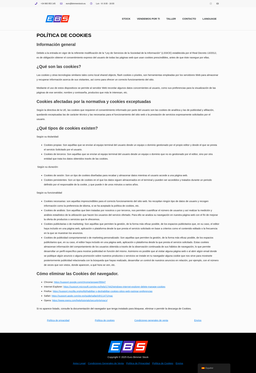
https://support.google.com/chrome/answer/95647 (81, 282)
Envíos (198, 320)
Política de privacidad (58, 320)
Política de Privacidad (138, 363)
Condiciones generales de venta (151, 320)
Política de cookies (105, 320)
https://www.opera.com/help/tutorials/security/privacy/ (81, 300)
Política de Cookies (162, 363)
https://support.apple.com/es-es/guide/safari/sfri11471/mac (83, 295)
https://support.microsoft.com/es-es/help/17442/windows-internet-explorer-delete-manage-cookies (116, 286)
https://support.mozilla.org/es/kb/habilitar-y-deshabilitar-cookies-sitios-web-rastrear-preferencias (104, 291)
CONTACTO (189, 18)
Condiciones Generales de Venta (106, 363)
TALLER (171, 18)
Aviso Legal (79, 363)
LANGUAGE (210, 18)
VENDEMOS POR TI (148, 18)
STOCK (126, 18)
